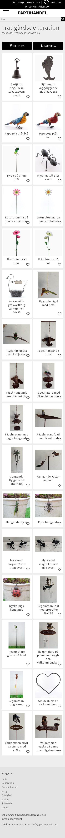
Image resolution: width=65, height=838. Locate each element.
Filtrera (18, 46)
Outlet (5, 807)
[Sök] (63, 19)
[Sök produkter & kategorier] (30, 19)
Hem (4, 779)
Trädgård (7, 795)
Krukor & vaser (10, 787)
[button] (6, 9)
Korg (4, 791)
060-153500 (56, 2)
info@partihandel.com (37, 6)
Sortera (50, 46)
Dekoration (8, 783)
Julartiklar (7, 803)
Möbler (5, 799)
